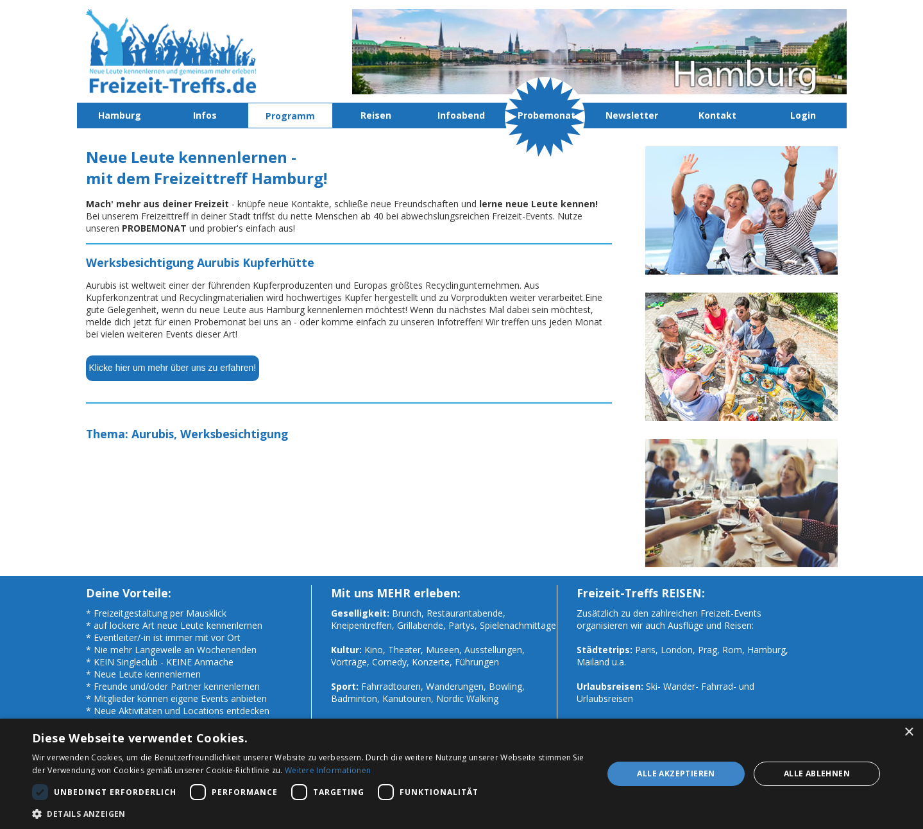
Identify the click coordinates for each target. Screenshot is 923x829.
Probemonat (546, 115)
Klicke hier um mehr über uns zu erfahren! (173, 368)
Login (803, 115)
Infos (205, 115)
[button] (309, 813)
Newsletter (631, 115)
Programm (290, 116)
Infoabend (461, 115)
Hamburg (119, 115)
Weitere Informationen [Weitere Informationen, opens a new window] (328, 770)
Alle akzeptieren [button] (676, 773)
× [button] (908, 732)
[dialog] (461, 774)
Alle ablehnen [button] (817, 773)
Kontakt (717, 115)
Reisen (375, 115)
